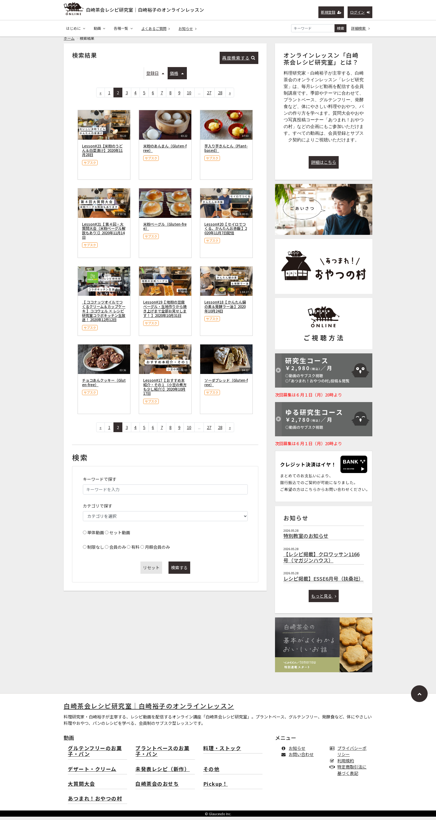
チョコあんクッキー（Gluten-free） (104, 386)
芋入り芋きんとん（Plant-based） (226, 151)
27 (209, 96)
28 (220, 96)
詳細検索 (360, 28)
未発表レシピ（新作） (162, 772)
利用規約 (343, 764)
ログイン (360, 12)
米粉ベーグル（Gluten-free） (165, 230)
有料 (135, 550)
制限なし (95, 550)
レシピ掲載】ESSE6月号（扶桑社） (323, 581)
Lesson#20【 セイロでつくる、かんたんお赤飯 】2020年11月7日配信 (225, 232)
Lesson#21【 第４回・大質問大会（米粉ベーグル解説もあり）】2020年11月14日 (103, 234)
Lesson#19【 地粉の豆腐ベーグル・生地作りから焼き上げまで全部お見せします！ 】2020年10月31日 (165, 312)
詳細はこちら (323, 165)
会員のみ (117, 550)
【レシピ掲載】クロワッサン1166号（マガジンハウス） (321, 560)
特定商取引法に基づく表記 (349, 773)
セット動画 (119, 536)
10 (189, 96)
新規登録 (331, 12)
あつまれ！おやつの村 (95, 802)
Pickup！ (215, 787)
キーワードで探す (99, 482)
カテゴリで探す (97, 509)
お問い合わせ (298, 757)
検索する (179, 571)
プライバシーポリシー (349, 754)
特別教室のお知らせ (305, 539)
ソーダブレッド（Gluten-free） (226, 386)
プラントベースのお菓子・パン (162, 754)
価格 (177, 76)
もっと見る (323, 599)
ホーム (69, 41)
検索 (340, 28)
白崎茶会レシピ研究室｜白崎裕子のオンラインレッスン (145, 9)
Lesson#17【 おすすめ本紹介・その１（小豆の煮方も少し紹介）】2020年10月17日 (165, 390)
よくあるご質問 (155, 28)
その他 (211, 772)
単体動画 (95, 536)
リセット (151, 571)
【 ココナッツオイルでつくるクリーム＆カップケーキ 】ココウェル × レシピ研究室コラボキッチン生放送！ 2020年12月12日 (103, 314)
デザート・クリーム (92, 772)
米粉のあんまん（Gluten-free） (165, 151)
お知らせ (188, 28)
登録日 (155, 76)
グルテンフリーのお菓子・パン (95, 754)
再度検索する (238, 61)
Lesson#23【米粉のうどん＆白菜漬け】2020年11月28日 (102, 154)
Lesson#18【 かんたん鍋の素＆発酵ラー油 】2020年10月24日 (225, 310)
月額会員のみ (157, 550)
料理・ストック (222, 751)
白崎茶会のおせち (157, 787)
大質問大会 (81, 787)
